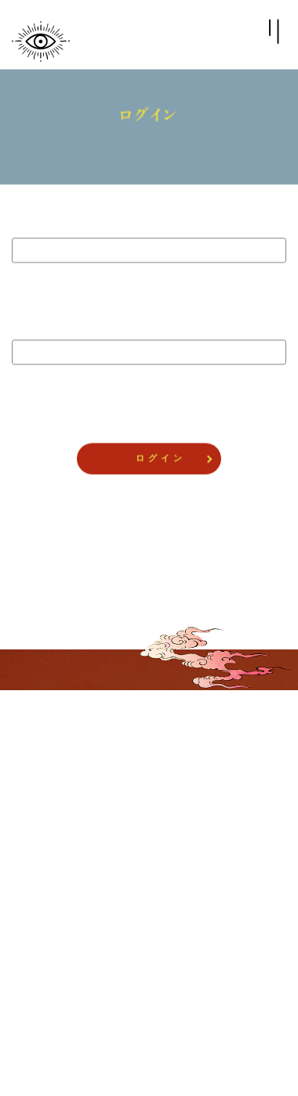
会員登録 (39, 771)
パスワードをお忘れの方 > (148, 517)
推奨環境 (39, 844)
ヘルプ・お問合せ (56, 941)
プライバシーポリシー (65, 869)
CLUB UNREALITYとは (68, 820)
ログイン (39, 796)
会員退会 (39, 966)
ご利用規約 (43, 917)
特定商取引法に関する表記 (73, 893)
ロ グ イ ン (159, 459)
